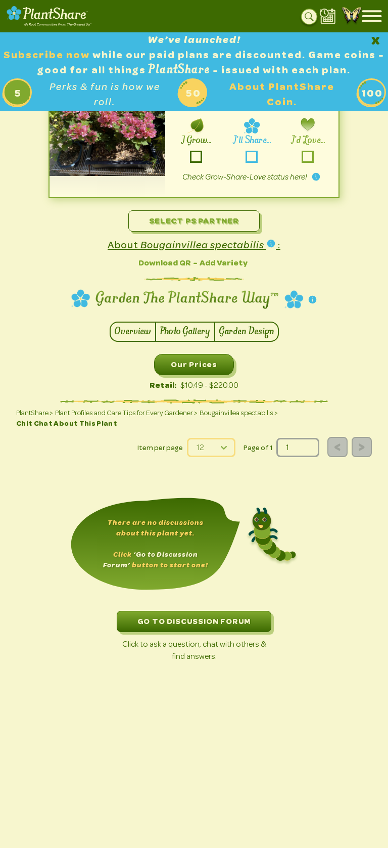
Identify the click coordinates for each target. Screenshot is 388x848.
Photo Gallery (185, 332)
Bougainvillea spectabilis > (239, 413)
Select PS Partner (194, 221)
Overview (133, 332)
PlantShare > (34, 413)
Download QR (164, 262)
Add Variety (224, 262)
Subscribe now (48, 55)
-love (307, 156)
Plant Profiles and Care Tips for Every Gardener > (126, 413)
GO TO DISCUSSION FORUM (194, 621)
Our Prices (194, 364)
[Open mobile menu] (372, 16)
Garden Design (246, 332)
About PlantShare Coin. (281, 94)
